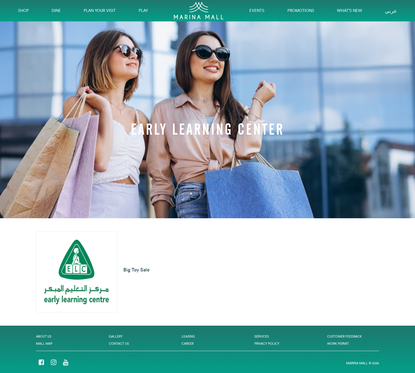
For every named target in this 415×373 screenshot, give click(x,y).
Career (187, 343)
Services (261, 336)
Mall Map (44, 343)
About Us (43, 336)
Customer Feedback (344, 336)
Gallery (116, 336)
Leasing (188, 336)
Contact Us (119, 343)
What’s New (349, 10)
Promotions (300, 10)
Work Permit (338, 343)
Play (143, 10)
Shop (23, 10)
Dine (56, 10)
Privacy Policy (266, 343)
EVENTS (256, 10)
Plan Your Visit (100, 10)
